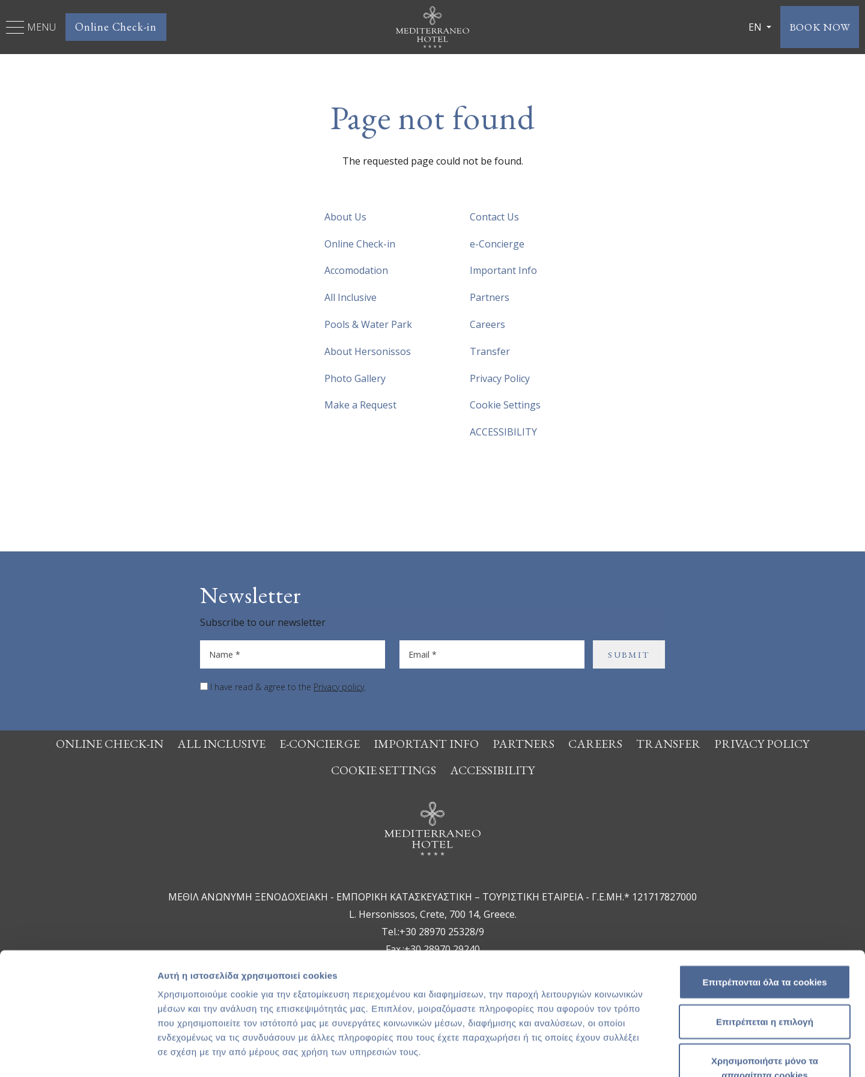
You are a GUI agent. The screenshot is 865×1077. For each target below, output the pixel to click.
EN (751, 27)
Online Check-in (116, 27)
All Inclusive (350, 297)
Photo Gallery (355, 378)
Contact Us (494, 216)
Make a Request (360, 404)
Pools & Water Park (368, 324)
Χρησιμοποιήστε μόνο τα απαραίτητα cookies (764, 990)
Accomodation (356, 270)
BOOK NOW (817, 27)
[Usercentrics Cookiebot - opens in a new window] (77, 1054)
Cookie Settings (505, 404)
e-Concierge (497, 243)
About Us (345, 216)
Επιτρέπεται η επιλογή (764, 944)
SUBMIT (628, 654)
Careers (487, 324)
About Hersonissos (367, 351)
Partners (489, 297)
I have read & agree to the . (288, 687)
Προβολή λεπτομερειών (713, 1053)
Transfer (490, 351)
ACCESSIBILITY (503, 431)
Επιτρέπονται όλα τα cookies (764, 905)
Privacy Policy (500, 378)
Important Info (503, 270)
